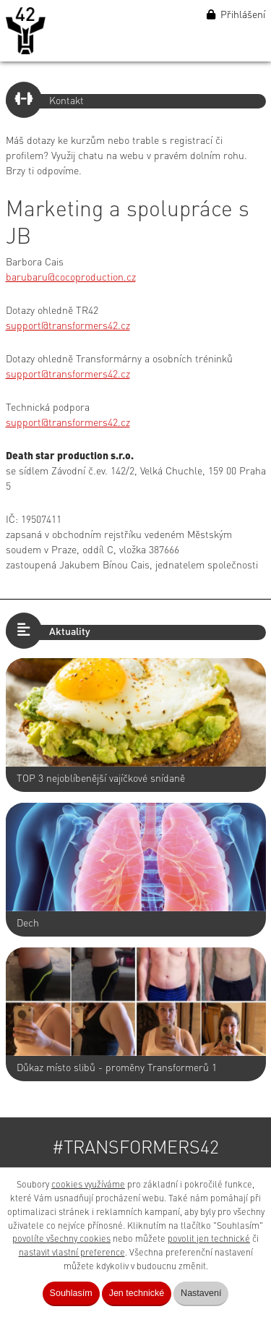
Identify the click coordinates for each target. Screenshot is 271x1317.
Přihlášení (236, 14)
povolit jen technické (209, 1239)
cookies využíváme (88, 1185)
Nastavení (201, 1293)
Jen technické (136, 1293)
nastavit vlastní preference (72, 1253)
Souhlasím (71, 1293)
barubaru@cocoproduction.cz (71, 278)
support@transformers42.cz (68, 326)
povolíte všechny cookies (61, 1239)
